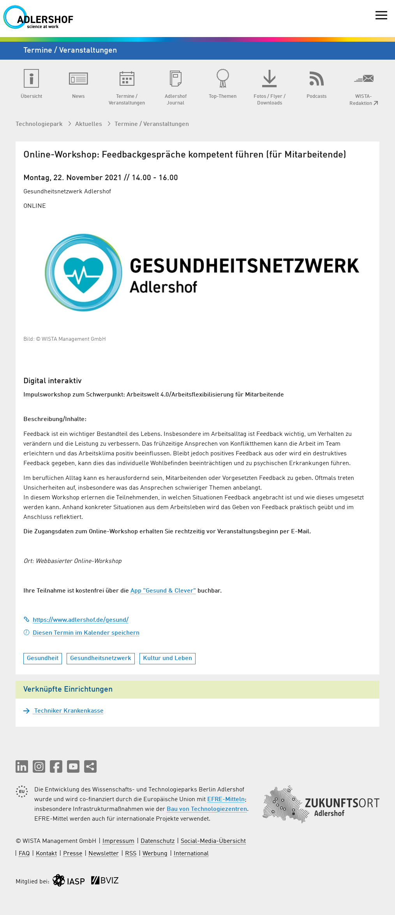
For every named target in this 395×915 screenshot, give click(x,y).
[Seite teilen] (90, 766)
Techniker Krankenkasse (68, 711)
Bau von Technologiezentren (207, 809)
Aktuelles (89, 124)
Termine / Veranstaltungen (152, 124)
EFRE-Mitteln (226, 799)
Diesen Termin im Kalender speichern (81, 633)
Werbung (155, 854)
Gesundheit (42, 658)
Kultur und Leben (167, 658)
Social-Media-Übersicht (213, 841)
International (191, 854)
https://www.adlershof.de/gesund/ (76, 620)
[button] (21, 766)
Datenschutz (158, 841)
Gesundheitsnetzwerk (100, 658)
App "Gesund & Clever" (163, 591)
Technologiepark (40, 124)
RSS (130, 854)
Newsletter (103, 854)
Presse (72, 854)
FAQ (24, 854)
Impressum (118, 841)
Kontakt (46, 854)
